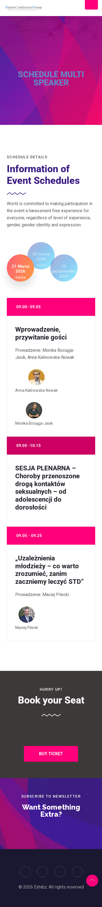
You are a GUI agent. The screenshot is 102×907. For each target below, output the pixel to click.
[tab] (20, 268)
